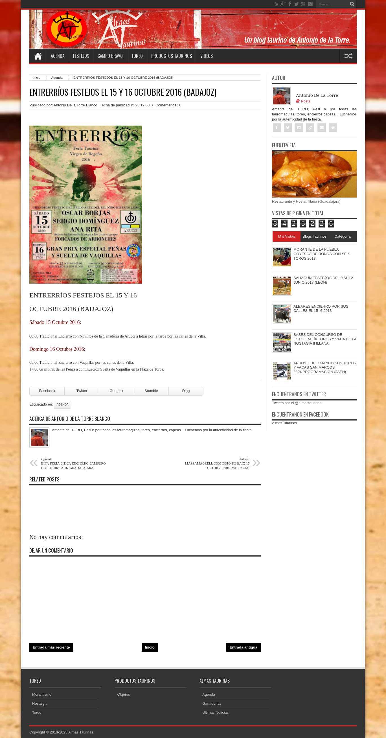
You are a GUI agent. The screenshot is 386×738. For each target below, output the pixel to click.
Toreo (137, 55)
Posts (303, 101)
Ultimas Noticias (215, 712)
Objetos (123, 694)
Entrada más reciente (51, 647)
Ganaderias (211, 703)
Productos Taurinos (171, 55)
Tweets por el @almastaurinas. (297, 403)
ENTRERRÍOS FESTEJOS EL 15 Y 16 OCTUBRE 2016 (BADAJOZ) (122, 92)
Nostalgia (39, 703)
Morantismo (41, 694)
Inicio (36, 77)
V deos (206, 55)
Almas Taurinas (284, 423)
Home (37, 56)
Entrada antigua (243, 647)
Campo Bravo (110, 55)
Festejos (81, 55)
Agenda (58, 55)
